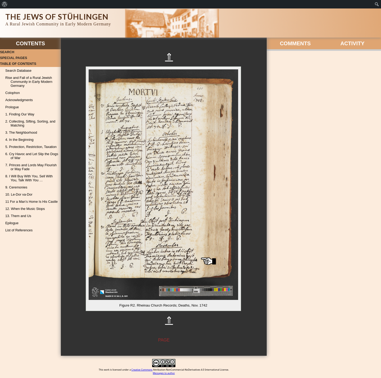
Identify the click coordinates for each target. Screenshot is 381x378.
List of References (19, 230)
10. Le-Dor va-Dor (18, 194)
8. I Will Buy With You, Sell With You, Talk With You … (29, 178)
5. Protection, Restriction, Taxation (31, 147)
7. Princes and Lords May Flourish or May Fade (31, 167)
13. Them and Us (18, 216)
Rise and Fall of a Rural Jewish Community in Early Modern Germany (28, 82)
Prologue (12, 107)
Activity (352, 43)
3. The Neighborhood (21, 132)
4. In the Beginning (19, 140)
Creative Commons (142, 369)
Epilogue (12, 223)
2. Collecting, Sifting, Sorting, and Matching (30, 123)
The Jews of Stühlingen (56, 16)
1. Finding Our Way (19, 114)
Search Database (18, 71)
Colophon (12, 93)
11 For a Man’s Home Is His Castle (31, 202)
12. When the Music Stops (25, 209)
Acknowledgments (19, 100)
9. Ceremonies (16, 187)
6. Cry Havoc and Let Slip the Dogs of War (31, 156)
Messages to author (164, 373)
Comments (295, 43)
